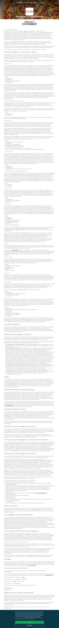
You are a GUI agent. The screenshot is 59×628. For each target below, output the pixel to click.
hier (24, 577)
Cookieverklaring (15, 250)
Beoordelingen (28, 2)
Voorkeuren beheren (19, 617)
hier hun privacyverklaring (40, 493)
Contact (35, 2)
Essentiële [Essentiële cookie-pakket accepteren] (29, 625)
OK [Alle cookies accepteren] (29, 622)
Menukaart (19, 2)
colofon (41, 2)
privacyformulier (9, 405)
